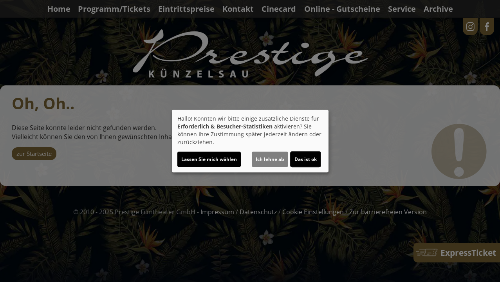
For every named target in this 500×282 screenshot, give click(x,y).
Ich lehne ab (270, 159)
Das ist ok (305, 159)
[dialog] (250, 141)
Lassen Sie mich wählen (209, 159)
